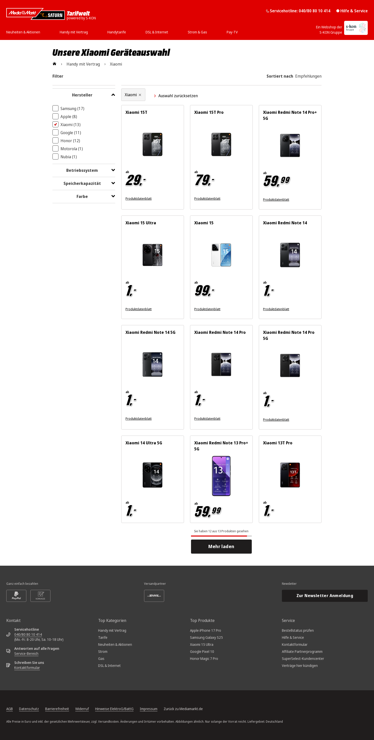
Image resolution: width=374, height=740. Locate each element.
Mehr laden (222, 546)
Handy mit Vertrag (112, 630)
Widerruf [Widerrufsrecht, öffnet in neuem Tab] (82, 708)
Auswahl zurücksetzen (175, 95)
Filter (57, 76)
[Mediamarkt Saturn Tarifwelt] (51, 14)
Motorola (71, 148)
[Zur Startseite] (54, 64)
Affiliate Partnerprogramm (302, 651)
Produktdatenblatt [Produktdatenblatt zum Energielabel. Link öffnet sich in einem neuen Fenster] (139, 198)
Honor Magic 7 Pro (204, 658)
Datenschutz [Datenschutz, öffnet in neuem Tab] (29, 708)
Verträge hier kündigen (300, 665)
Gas (101, 658)
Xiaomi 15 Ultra (201, 644)
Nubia (68, 157)
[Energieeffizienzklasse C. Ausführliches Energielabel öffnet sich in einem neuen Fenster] (330, 419)
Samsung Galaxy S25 (206, 637)
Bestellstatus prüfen (298, 630)
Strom (102, 651)
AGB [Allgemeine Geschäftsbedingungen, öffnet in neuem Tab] (9, 708)
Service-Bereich (26, 653)
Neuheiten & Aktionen (115, 644)
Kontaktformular (27, 667)
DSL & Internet (109, 665)
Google (70, 132)
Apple (68, 116)
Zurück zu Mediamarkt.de (183, 708)
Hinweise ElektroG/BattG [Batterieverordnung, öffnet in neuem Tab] (114, 708)
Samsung (72, 108)
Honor (70, 140)
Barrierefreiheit (57, 708)
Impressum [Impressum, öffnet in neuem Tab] (148, 708)
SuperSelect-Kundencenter (303, 658)
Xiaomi (70, 124)
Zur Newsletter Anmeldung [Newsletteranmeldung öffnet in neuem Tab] (324, 595)
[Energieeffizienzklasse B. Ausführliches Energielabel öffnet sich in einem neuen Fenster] (330, 199)
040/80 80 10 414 (28, 634)
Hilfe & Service (352, 11)
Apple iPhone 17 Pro (205, 630)
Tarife (102, 637)
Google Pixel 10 (202, 651)
